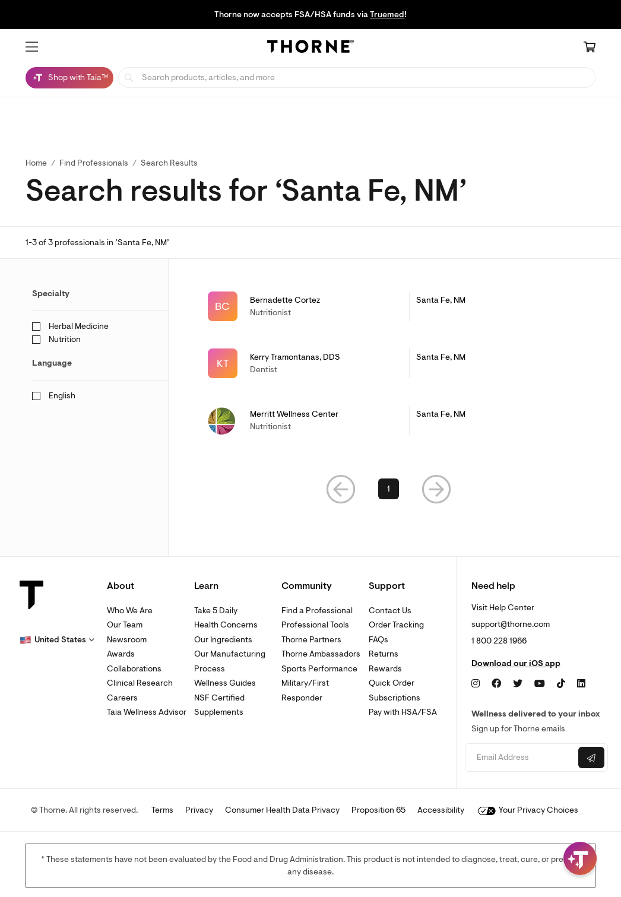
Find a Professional (317, 611)
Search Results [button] (169, 163)
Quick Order (391, 683)
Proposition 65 (378, 810)
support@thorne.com (510, 624)
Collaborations (134, 669)
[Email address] (520, 757)
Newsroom (127, 640)
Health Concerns (226, 625)
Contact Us (390, 611)
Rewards (385, 669)
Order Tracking (396, 625)
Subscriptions (394, 698)
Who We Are (130, 611)
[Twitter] (517, 684)
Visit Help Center (502, 608)
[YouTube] (539, 684)
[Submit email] (591, 757)
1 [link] (388, 489)
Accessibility (440, 810)
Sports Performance (319, 669)
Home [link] (36, 163)
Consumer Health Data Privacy (282, 810)
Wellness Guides (225, 683)
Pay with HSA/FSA (403, 712)
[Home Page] (310, 48)
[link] (389, 306)
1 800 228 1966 (499, 641)
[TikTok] (561, 684)
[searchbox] (356, 77)
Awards (121, 654)
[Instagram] (475, 684)
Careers (122, 698)
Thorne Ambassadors (320, 654)
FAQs (378, 640)
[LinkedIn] (581, 684)
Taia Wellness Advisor (146, 712)
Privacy (199, 810)
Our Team (124, 625)
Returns (383, 654)
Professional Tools (315, 625)
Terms (162, 810)
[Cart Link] (589, 48)
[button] (32, 47)
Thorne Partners (311, 640)
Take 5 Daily (215, 611)
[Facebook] (496, 684)
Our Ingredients (223, 640)
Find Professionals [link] (93, 163)
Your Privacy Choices (528, 810)
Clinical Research (140, 683)
